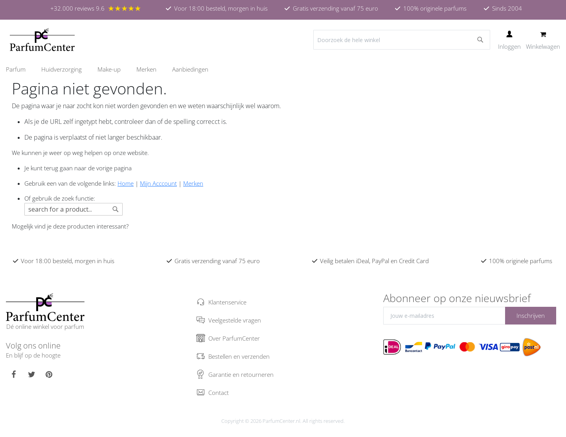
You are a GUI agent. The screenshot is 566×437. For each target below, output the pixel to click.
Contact (218, 392)
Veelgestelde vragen (234, 320)
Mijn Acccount (158, 183)
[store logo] (42, 40)
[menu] (283, 69)
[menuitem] (19, 69)
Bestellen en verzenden (239, 356)
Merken (193, 183)
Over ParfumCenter (234, 338)
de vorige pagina (110, 168)
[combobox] (401, 40)
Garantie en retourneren (241, 374)
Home (126, 183)
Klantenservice (227, 302)
